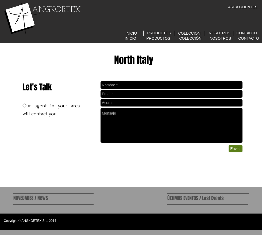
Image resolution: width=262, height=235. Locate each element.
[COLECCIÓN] (189, 33)
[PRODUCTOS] (159, 33)
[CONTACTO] (247, 33)
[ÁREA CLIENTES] (243, 7)
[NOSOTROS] (219, 33)
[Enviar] (235, 148)
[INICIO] (131, 33)
